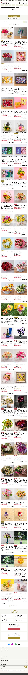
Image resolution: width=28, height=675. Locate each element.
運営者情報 (7, 670)
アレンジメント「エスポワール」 (19, 364)
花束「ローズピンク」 (18, 251)
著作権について (23, 670)
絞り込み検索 (14, 16)
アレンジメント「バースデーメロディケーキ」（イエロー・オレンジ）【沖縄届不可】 (7, 387)
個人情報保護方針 (11, 670)
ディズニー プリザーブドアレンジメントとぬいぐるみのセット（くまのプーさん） (7, 206)
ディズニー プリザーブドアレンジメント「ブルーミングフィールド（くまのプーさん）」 (20, 570)
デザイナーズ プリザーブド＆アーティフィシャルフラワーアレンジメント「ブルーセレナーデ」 (20, 42)
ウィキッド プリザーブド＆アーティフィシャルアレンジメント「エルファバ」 (7, 136)
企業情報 (3, 670)
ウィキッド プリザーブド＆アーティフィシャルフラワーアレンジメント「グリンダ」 (20, 136)
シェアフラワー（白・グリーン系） (20, 297)
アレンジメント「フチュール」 (6, 364)
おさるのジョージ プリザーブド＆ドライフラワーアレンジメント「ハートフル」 (7, 319)
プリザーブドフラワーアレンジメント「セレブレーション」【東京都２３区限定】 (7, 547)
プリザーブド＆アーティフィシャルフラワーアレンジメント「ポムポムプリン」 (20, 112)
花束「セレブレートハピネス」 (6, 228)
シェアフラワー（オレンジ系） (6, 297)
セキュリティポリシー (18, 670)
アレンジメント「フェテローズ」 (6, 502)
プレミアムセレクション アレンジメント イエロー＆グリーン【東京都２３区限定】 (7, 434)
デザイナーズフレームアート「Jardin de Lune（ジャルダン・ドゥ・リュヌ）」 (20, 89)
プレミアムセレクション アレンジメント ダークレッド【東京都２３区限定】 (20, 411)
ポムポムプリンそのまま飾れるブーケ (20, 182)
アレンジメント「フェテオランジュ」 (20, 502)
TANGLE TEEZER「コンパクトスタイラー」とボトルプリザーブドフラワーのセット (20, 594)
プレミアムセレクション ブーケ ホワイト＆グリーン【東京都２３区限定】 (7, 458)
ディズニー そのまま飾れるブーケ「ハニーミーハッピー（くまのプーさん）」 (7, 594)
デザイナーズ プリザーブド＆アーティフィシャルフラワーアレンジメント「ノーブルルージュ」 (7, 66)
